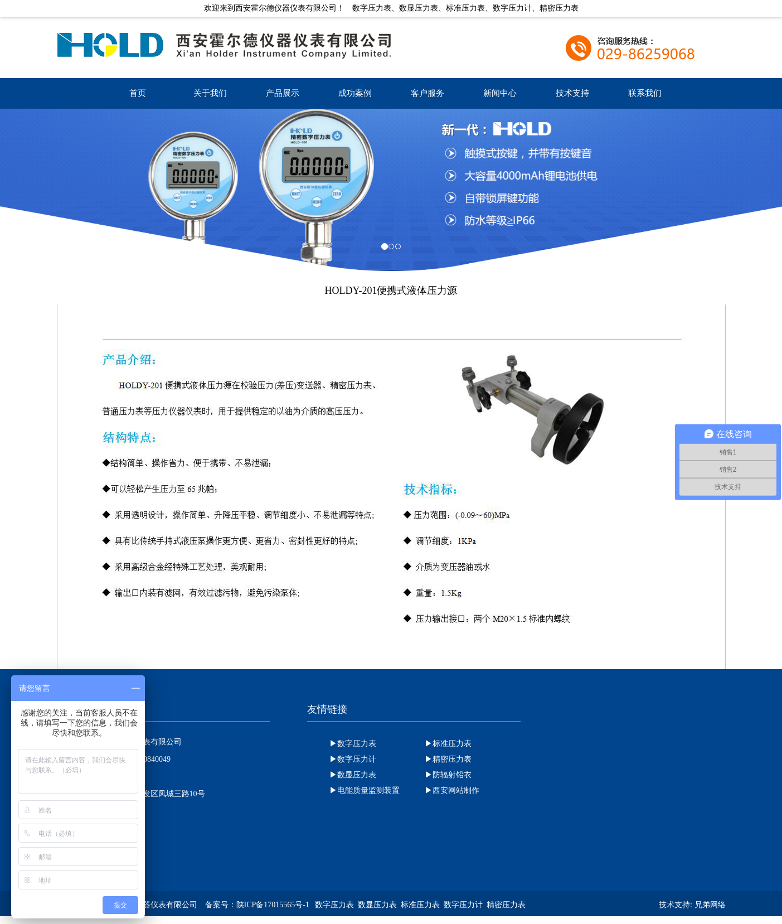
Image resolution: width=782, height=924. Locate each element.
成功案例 (355, 93)
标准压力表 (420, 905)
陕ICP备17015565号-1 (272, 905)
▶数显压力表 (352, 775)
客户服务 (427, 93)
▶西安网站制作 (452, 790)
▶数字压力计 (352, 759)
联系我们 (645, 93)
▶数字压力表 (352, 743)
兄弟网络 (710, 905)
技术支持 (572, 93)
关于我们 (210, 93)
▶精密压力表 (448, 759)
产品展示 (282, 93)
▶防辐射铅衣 (448, 775)
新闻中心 (500, 93)
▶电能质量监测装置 (364, 790)
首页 (137, 93)
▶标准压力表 (448, 743)
